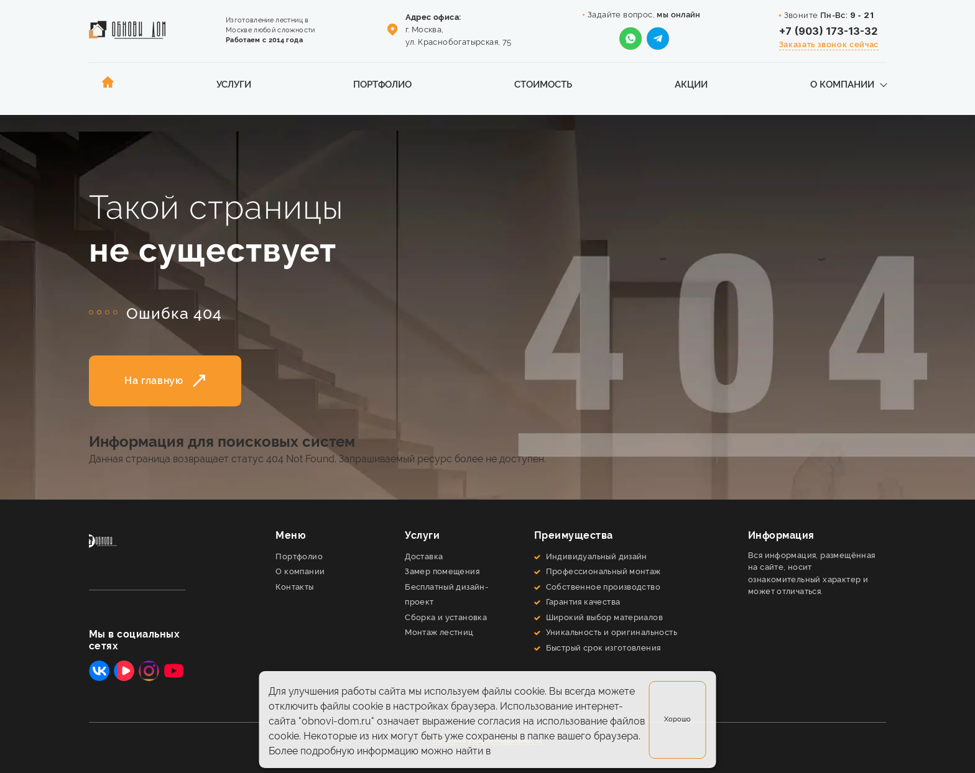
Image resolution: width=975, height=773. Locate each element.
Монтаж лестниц (439, 632)
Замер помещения (442, 571)
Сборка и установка (446, 617)
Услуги (233, 84)
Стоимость (543, 84)
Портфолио (382, 84)
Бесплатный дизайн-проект (447, 594)
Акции (691, 84)
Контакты (294, 587)
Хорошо (677, 719)
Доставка (424, 556)
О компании (842, 84)
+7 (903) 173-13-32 (828, 31)
